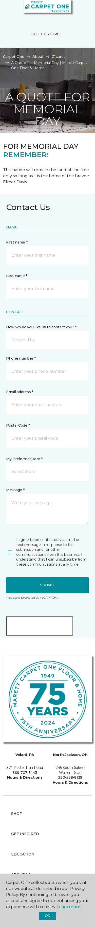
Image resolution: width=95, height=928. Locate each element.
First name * (17, 242)
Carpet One (13, 56)
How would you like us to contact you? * (41, 327)
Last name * (16, 276)
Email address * (19, 392)
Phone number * (21, 358)
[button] (76, 10)
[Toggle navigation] (7, 10)
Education (22, 854)
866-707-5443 (24, 772)
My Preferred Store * (24, 459)
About (38, 56)
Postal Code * (18, 425)
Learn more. (68, 906)
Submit (47, 585)
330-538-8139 (70, 777)
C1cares (59, 56)
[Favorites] (82, 10)
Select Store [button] (45, 34)
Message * (15, 490)
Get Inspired (25, 834)
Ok (47, 915)
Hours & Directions (24, 777)
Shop (16, 813)
